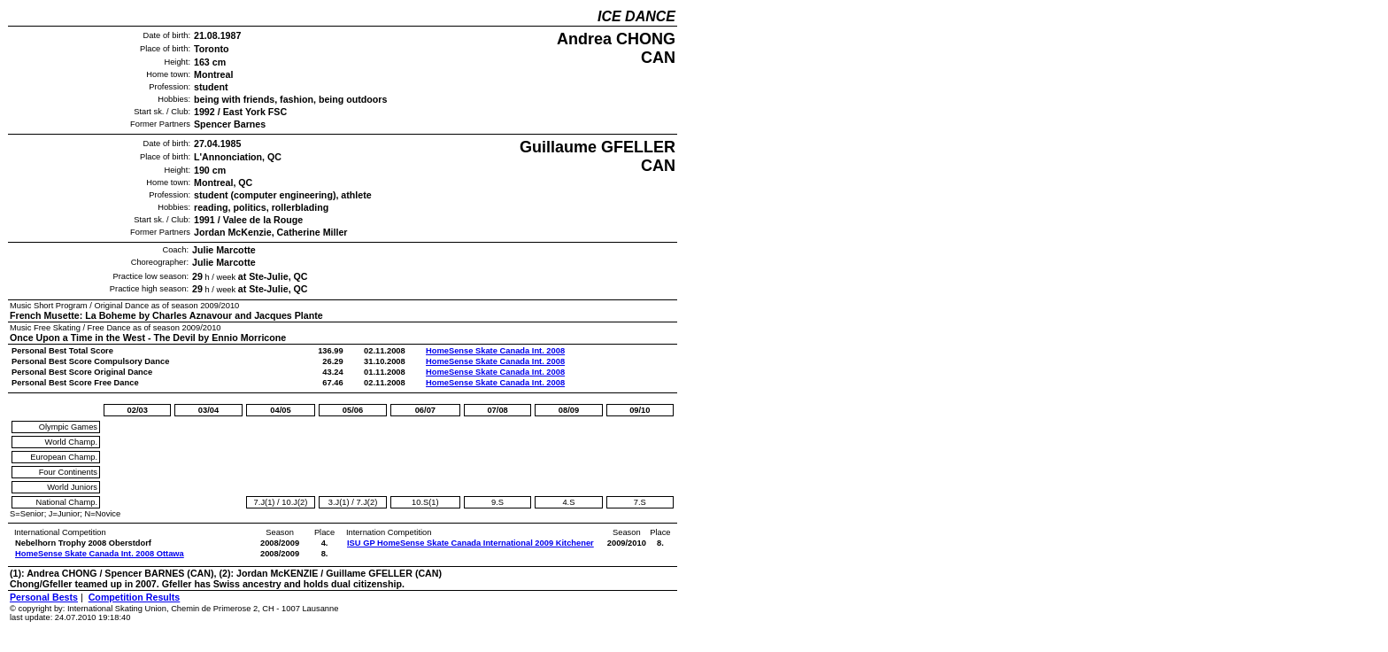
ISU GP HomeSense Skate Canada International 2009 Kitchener (470, 543)
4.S (568, 502)
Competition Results (135, 597)
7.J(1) (264, 502)
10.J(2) (294, 502)
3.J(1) (339, 502)
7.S (640, 502)
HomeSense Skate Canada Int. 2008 (495, 350)
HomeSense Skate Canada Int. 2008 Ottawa (99, 553)
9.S (497, 502)
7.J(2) (366, 502)
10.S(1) (425, 502)
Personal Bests (44, 597)
